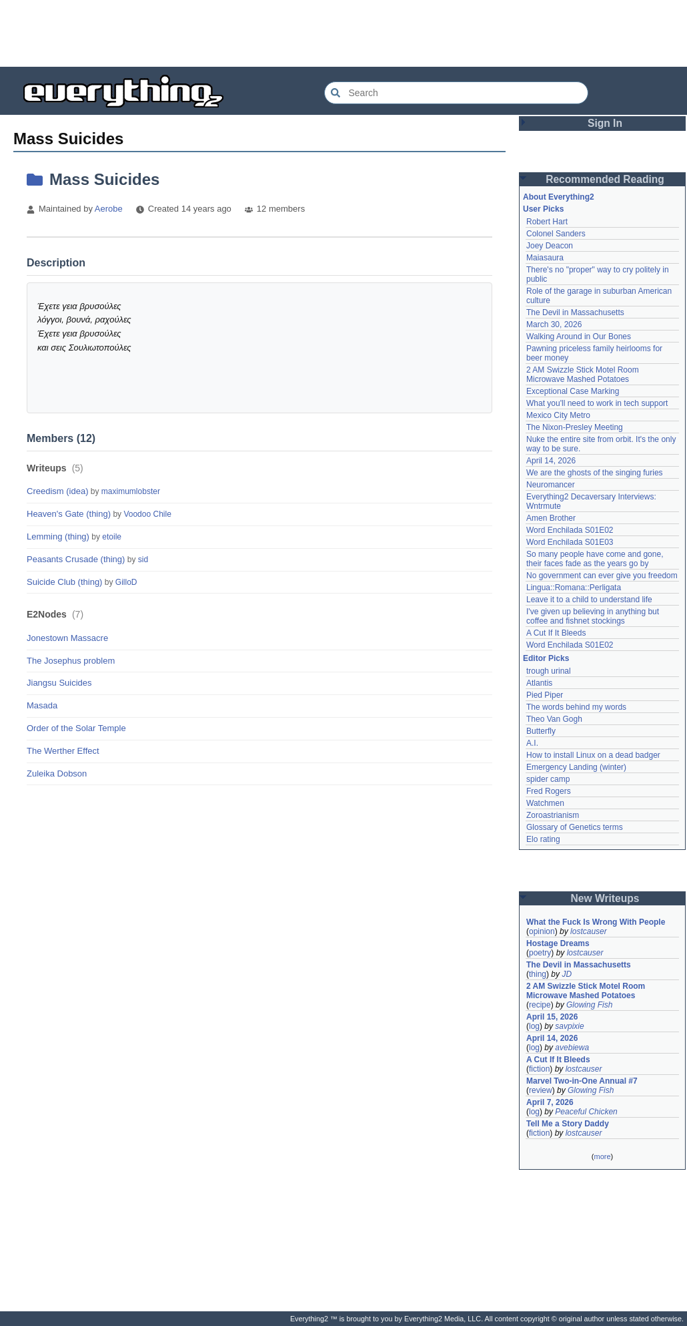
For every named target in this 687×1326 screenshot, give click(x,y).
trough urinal (548, 671)
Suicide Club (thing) (64, 582)
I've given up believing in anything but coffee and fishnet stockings (592, 616)
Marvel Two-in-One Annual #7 (582, 1081)
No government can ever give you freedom (602, 575)
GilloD (126, 582)
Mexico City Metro (558, 415)
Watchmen (545, 803)
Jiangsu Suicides (59, 683)
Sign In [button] (605, 123)
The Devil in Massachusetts (575, 312)
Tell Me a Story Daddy (567, 1123)
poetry (540, 952)
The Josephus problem (71, 661)
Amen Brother (551, 518)
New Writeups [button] (605, 898)
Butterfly (541, 731)
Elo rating (543, 839)
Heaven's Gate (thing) (69, 514)
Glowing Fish (589, 1005)
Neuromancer (550, 484)
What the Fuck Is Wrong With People (595, 922)
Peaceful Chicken (586, 1111)
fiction (539, 1069)
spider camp (548, 779)
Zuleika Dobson (57, 773)
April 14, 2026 (551, 460)
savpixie (569, 1026)
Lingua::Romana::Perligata (573, 587)
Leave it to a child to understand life (589, 599)
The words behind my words (576, 707)
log (534, 1026)
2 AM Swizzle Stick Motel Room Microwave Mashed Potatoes (582, 374)
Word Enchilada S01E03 (570, 542)
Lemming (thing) (58, 536)
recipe (540, 1005)
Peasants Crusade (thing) (76, 559)
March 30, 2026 (554, 324)
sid (143, 559)
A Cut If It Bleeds (556, 633)
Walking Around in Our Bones (578, 336)
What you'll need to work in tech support (597, 403)
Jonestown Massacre (67, 638)
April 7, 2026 (550, 1102)
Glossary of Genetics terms (574, 827)
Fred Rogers (548, 791)
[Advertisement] (343, 33)
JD (567, 974)
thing (537, 974)
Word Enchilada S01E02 (570, 530)
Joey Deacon (549, 245)
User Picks (543, 209)
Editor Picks (546, 658)
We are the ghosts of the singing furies (594, 472)
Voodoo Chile (147, 514)
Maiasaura (545, 257)
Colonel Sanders (556, 233)
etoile (111, 536)
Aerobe (109, 209)
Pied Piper (544, 695)
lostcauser (588, 931)
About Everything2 (558, 197)
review (540, 1090)
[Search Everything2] (456, 92)
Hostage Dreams (558, 943)
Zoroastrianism (552, 815)
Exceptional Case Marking (572, 391)
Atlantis (539, 683)
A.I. (532, 743)
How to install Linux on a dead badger (593, 755)
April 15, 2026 (552, 1017)
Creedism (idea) (57, 491)
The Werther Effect (63, 751)
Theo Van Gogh (554, 719)
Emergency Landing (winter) (576, 767)
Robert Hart (547, 221)
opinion (542, 931)
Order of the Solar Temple (76, 728)
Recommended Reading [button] (605, 179)
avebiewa (572, 1047)
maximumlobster (130, 491)
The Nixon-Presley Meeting (574, 427)
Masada (42, 705)
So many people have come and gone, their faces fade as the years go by (594, 558)
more (602, 1156)
